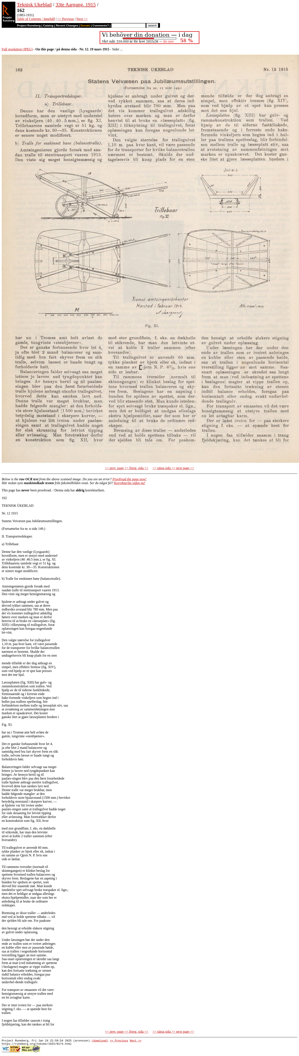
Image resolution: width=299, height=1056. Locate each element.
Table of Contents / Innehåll (36, 19)
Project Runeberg (29, 25)
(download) (99, 1041)
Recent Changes (67, 25)
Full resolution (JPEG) (17, 49)
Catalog (48, 25)
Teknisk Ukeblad (34, 4)
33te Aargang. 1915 (76, 4)
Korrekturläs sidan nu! (129, 483)
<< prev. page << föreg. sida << (126, 468)
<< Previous (65, 19)
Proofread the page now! (129, 479)
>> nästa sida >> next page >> (173, 468)
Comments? (101, 25)
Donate (85, 25)
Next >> (82, 19)
